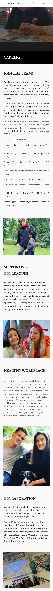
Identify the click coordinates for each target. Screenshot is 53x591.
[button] (3, 11)
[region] (26, 3)
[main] (26, 57)
